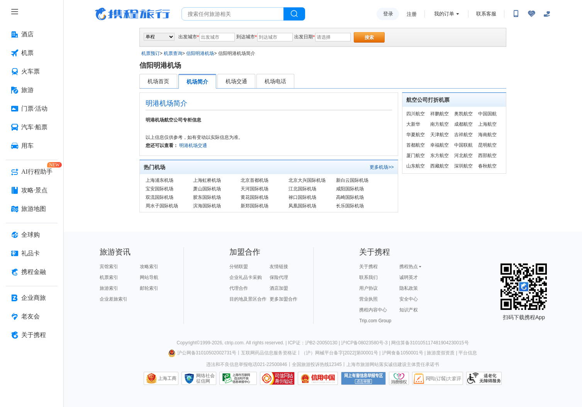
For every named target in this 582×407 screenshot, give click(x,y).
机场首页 (158, 81)
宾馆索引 (109, 266)
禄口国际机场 (302, 197)
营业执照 (368, 299)
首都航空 (415, 145)
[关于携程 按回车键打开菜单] (32, 335)
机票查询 (173, 53)
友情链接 (279, 266)
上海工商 (167, 378)
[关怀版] (547, 14)
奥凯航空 (463, 113)
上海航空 (487, 124)
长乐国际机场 (350, 206)
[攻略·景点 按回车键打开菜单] (32, 190)
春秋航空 (487, 166)
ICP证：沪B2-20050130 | (314, 342)
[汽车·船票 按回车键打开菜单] (32, 127)
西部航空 (487, 155)
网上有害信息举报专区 (363, 378)
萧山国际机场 (207, 189)
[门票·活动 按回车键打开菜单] (32, 109)
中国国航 (487, 113)
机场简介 (197, 82)
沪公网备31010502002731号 (202, 353)
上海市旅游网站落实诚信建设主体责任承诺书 (392, 364)
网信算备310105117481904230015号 (429, 342)
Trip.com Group (375, 320)
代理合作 (238, 288)
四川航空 (415, 113)
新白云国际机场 (352, 180)
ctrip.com (234, 342)
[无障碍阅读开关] (531, 14)
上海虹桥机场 (207, 180)
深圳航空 (463, 166)
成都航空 (463, 124)
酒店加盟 (279, 288)
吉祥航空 (463, 134)
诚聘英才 (408, 277)
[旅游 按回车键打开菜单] (32, 90)
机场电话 (275, 81)
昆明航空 (487, 145)
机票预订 (150, 53)
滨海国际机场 (207, 206)
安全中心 (408, 299)
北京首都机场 (254, 180)
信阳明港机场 (200, 53)
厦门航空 (415, 155)
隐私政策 (408, 288)
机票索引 (109, 277)
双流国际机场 (159, 197)
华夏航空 (415, 134)
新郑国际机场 (254, 206)
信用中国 (318, 378)
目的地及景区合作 (247, 299)
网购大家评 (437, 378)
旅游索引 (109, 288)
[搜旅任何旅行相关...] (232, 13)
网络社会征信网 (205, 378)
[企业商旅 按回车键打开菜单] (32, 298)
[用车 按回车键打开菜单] (32, 146)
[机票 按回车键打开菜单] (32, 53)
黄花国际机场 (254, 197)
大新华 (413, 124)
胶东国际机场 (207, 197)
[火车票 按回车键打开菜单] (32, 71)
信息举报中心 (238, 378)
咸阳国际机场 (350, 189)
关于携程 (368, 266)
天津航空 (439, 134)
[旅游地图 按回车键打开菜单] (32, 209)
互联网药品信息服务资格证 (269, 353)
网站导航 (149, 277)
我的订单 (444, 13)
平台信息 (467, 353)
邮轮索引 (149, 288)
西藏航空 (439, 166)
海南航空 (487, 134)
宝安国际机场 (159, 189)
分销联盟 (238, 266)
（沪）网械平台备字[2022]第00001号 (339, 353)
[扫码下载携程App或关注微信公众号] (516, 14)
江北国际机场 (302, 189)
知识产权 (408, 310)
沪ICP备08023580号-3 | (366, 342)
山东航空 (415, 166)
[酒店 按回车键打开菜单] (32, 34)
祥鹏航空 (439, 113)
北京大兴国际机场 (307, 180)
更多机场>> (382, 167)
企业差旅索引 (113, 299)
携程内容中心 (373, 310)
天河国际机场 (254, 189)
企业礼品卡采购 (245, 277)
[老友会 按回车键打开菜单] (32, 316)
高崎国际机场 (350, 197)
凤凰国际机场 (302, 206)
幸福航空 (439, 145)
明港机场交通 (193, 145)
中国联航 (463, 145)
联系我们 (368, 277)
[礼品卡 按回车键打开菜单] (32, 253)
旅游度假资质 (441, 353)
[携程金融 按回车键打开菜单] (32, 272)
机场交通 (236, 81)
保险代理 (279, 277)
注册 (412, 14)
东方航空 (439, 155)
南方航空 (439, 124)
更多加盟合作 (283, 299)
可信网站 (277, 378)
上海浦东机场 (159, 180)
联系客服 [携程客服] (486, 13)
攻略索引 (149, 266)
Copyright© (188, 342)
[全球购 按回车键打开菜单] (32, 235)
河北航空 (463, 155)
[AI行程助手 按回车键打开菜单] (32, 172)
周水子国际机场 (162, 206)
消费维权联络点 (399, 378)
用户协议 (368, 288)
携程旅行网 (132, 14)
